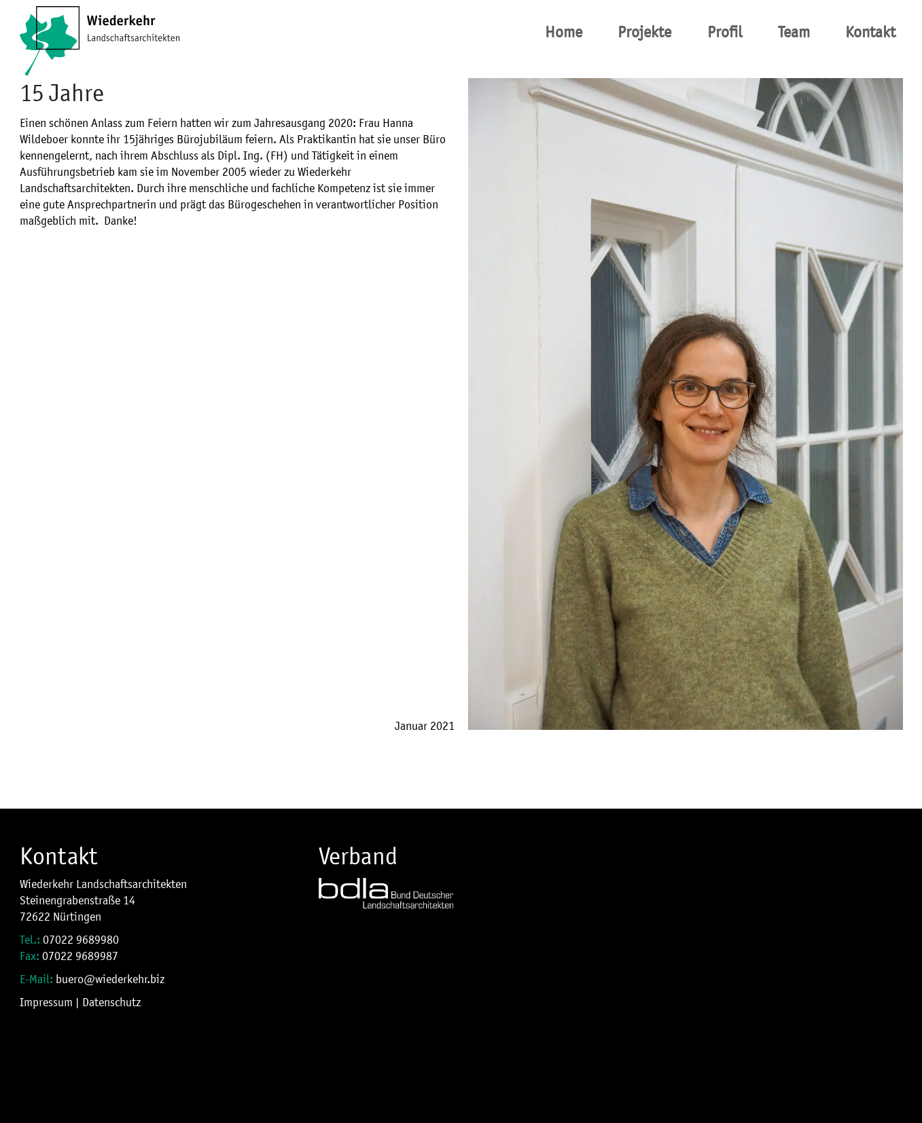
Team (794, 32)
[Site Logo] (99, 32)
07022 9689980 (81, 939)
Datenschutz (111, 1002)
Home (563, 32)
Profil (725, 32)
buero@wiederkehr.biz (110, 979)
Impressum (46, 1002)
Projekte (644, 32)
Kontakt (870, 32)
